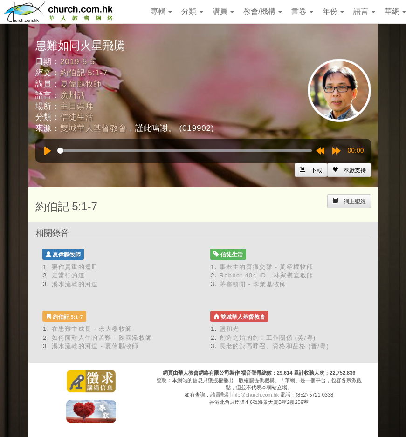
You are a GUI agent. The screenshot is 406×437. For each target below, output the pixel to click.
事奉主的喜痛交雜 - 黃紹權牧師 (266, 266)
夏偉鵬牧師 (81, 84)
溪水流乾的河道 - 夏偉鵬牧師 (95, 346)
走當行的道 (68, 275)
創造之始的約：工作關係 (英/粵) (268, 337)
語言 (364, 11)
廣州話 (72, 95)
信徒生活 (76, 117)
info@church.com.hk (255, 394)
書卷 (302, 11)
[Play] (47, 150)
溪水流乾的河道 (75, 284)
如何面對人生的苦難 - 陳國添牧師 (102, 337)
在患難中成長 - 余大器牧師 (92, 328)
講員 (223, 11)
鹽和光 (230, 328)
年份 (333, 11)
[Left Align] (349, 170)
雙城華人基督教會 (93, 128)
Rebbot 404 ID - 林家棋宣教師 (267, 275)
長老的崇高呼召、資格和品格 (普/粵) (275, 346)
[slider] (184, 150)
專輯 (161, 11)
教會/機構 (262, 11)
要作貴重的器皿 (75, 266)
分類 (192, 11)
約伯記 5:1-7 (84, 72)
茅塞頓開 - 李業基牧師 (253, 284)
